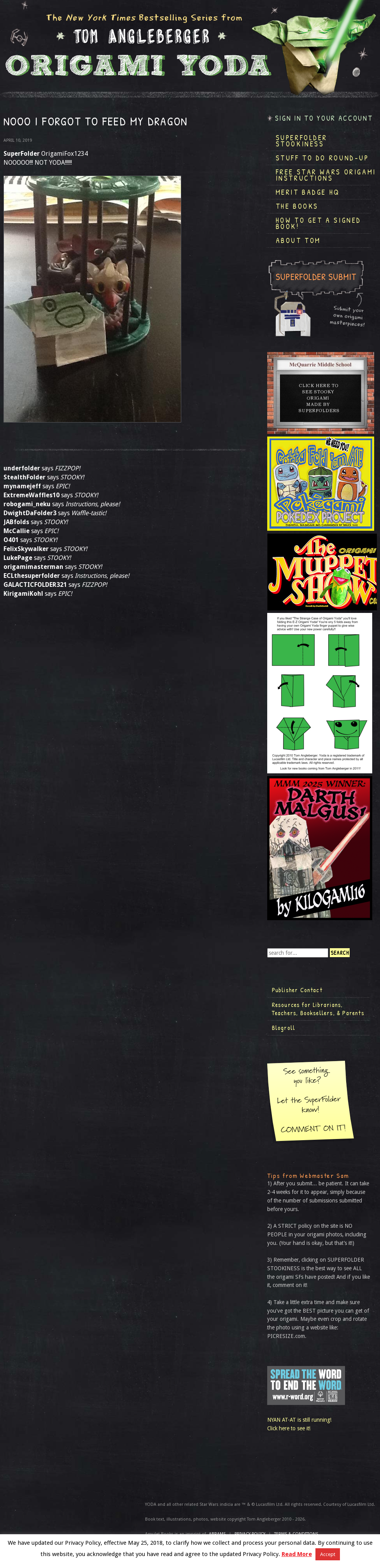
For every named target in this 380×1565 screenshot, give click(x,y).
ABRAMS (217, 1534)
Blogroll (284, 1027)
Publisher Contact (297, 990)
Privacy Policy (250, 1534)
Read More (297, 1554)
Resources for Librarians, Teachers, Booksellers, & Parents (318, 1009)
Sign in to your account (324, 118)
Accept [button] (327, 1554)
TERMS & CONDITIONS (296, 1534)
